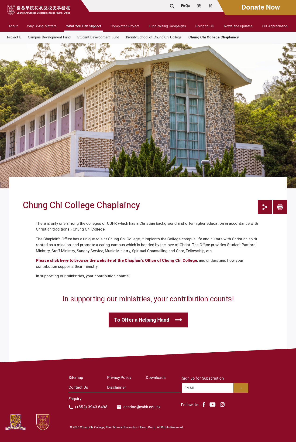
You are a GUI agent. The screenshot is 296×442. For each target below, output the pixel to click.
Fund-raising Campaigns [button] (167, 26)
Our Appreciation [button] (275, 26)
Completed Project (124, 26)
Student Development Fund (98, 37)
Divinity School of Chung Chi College (154, 37)
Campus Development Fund (49, 37)
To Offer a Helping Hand (141, 320)
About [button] (13, 26)
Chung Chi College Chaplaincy (213, 37)
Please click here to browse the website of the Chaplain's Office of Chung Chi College (116, 260)
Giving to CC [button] (204, 26)
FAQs (185, 6)
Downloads (156, 378)
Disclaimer (116, 387)
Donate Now (260, 7)
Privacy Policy (119, 378)
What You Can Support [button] (83, 26)
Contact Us (78, 387)
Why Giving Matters (42, 26)
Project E (14, 37)
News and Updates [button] (238, 26)
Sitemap (76, 378)
